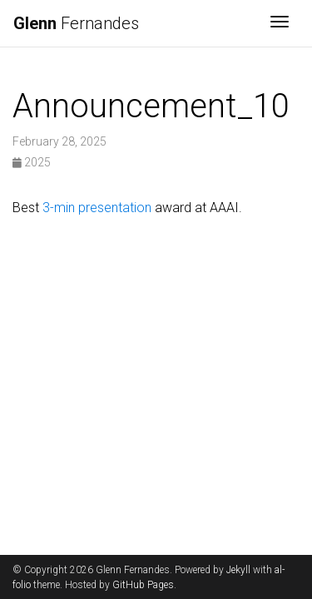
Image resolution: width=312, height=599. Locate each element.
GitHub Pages (143, 585)
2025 (31, 162)
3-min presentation (96, 207)
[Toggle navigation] (279, 23)
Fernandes (76, 23)
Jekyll (238, 570)
